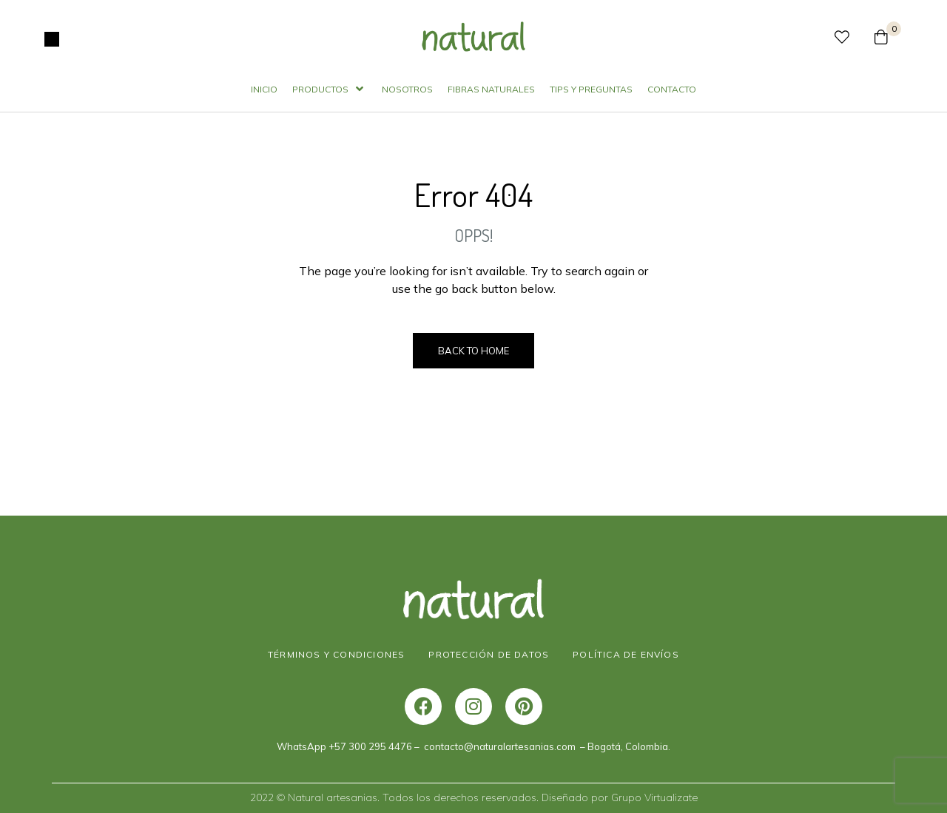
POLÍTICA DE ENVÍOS (626, 654)
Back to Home (473, 351)
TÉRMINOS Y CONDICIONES (336, 654)
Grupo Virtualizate (654, 797)
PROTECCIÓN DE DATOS (488, 654)
